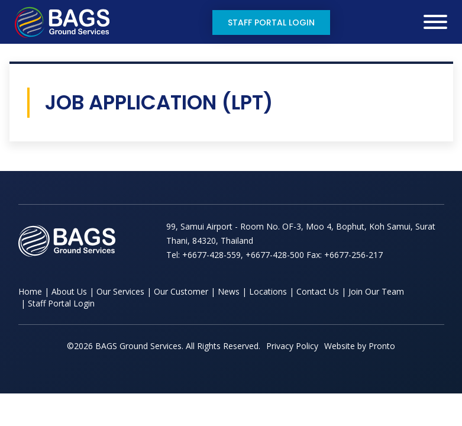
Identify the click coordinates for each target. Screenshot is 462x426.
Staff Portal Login (271, 22)
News (229, 291)
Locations (268, 291)
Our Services (120, 291)
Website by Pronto (359, 345)
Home (30, 291)
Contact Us (317, 291)
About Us (69, 291)
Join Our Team (376, 291)
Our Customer (181, 291)
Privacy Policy (292, 345)
